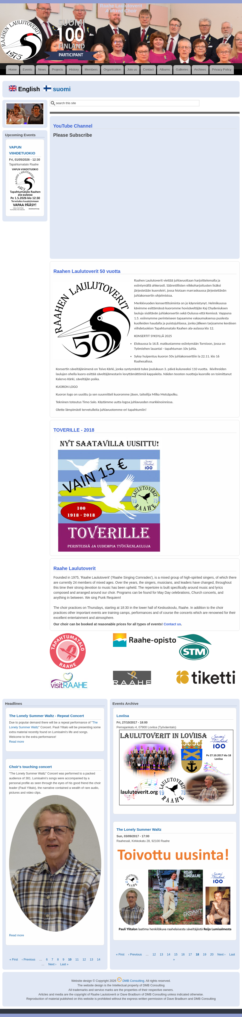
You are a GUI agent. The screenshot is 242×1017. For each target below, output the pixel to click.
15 (175, 954)
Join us (132, 69)
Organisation (112, 69)
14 (98, 959)
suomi (57, 89)
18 (197, 954)
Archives (200, 69)
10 (70, 959)
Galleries (182, 69)
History (74, 69)
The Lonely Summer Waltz (139, 829)
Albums (165, 69)
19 (204, 954)
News (42, 69)
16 (183, 954)
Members (91, 69)
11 (77, 959)
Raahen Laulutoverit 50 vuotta (86, 271)
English (25, 89)
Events (27, 69)
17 (190, 954)
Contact (148, 69)
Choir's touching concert (30, 767)
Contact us (172, 624)
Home (12, 69)
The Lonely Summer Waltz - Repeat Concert (46, 716)
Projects (57, 69)
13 (91, 959)
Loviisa (123, 716)
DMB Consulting (130, 981)
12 (84, 959)
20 (212, 954)
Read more (16, 741)
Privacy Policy (221, 69)
